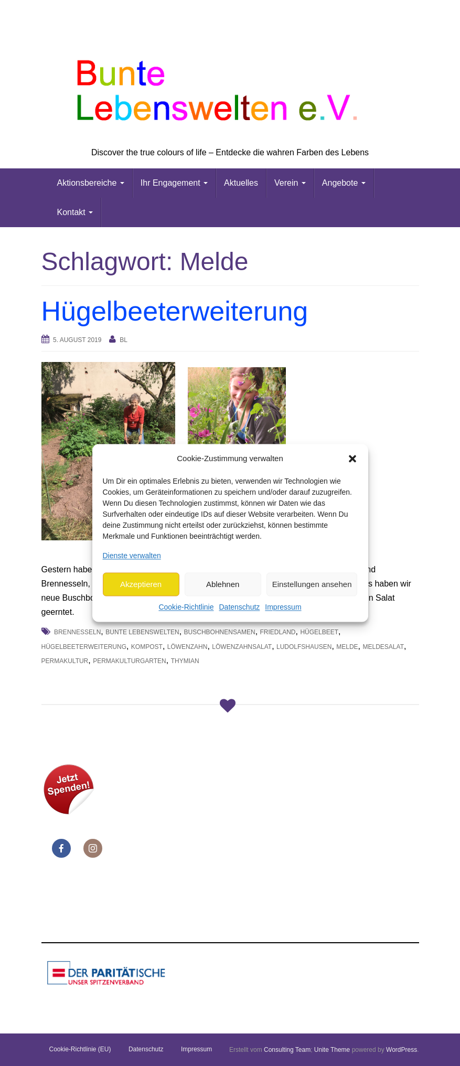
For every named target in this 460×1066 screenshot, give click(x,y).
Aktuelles (241, 182)
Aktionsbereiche (90, 182)
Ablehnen (222, 584)
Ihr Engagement (174, 182)
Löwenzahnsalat (242, 647)
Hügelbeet (319, 632)
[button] (352, 458)
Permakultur (65, 661)
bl (123, 340)
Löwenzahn (187, 647)
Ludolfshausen (303, 647)
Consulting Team (287, 1049)
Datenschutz (239, 607)
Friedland (278, 632)
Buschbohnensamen (219, 632)
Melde (347, 647)
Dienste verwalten (132, 555)
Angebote (344, 182)
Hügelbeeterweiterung (174, 311)
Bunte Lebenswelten (142, 632)
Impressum (283, 607)
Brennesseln (77, 632)
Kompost (147, 647)
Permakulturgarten (129, 661)
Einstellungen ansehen (312, 584)
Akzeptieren (141, 584)
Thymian (185, 661)
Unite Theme (332, 1049)
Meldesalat (383, 647)
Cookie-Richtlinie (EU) (80, 1049)
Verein (290, 182)
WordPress (401, 1049)
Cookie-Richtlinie (185, 607)
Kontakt (75, 212)
